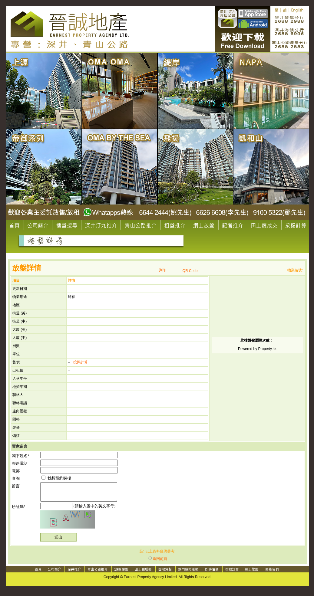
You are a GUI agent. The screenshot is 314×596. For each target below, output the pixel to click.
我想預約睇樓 (56, 478)
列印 (162, 270)
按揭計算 (80, 362)
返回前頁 (157, 562)
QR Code (190, 271)
